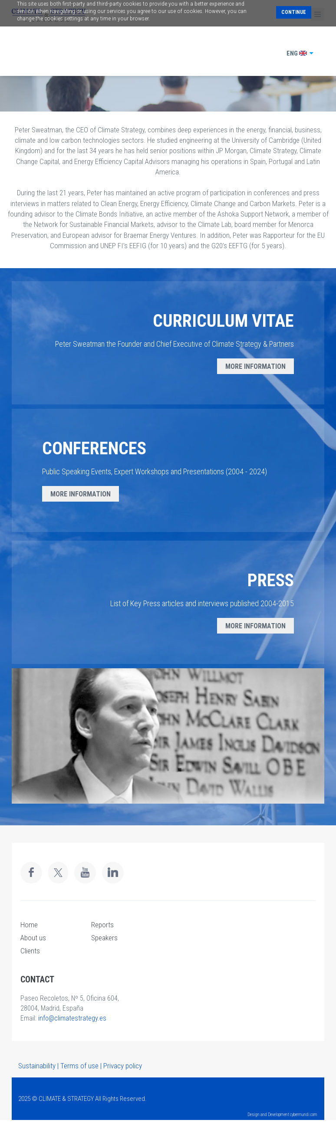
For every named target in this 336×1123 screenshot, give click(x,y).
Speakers (104, 937)
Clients (30, 950)
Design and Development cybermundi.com (282, 1114)
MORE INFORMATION (255, 366)
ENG (300, 53)
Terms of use (79, 1065)
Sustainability (37, 1065)
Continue (293, 12)
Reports (102, 924)
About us (33, 937)
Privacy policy (122, 1065)
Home (29, 924)
